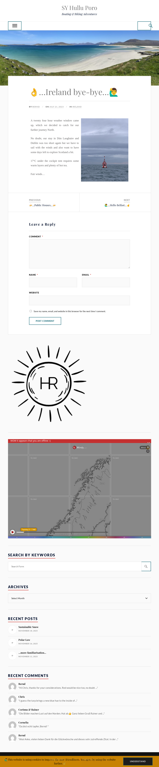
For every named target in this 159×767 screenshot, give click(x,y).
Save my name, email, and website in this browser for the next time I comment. (70, 311)
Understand (138, 761)
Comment (36, 236)
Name (33, 275)
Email (86, 275)
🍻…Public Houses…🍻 (42, 205)
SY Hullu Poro (79, 7)
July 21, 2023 (56, 106)
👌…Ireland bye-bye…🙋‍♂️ (74, 91)
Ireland (77, 106)
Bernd (36, 106)
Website (34, 292)
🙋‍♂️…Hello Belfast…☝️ (117, 205)
